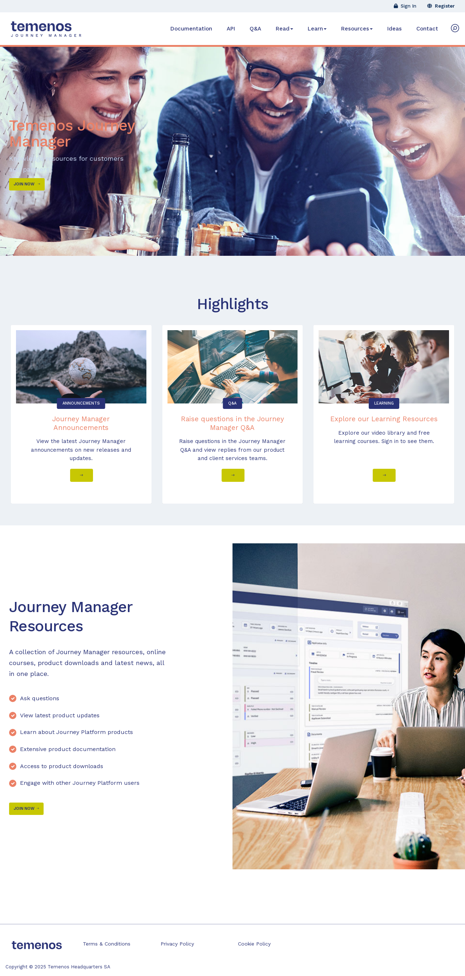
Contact (427, 28)
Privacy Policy (177, 944)
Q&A (255, 28)
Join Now (27, 184)
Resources (357, 28)
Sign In (405, 6)
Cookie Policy (254, 944)
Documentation (191, 28)
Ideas (394, 28)
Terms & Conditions (106, 944)
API (231, 28)
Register (441, 6)
